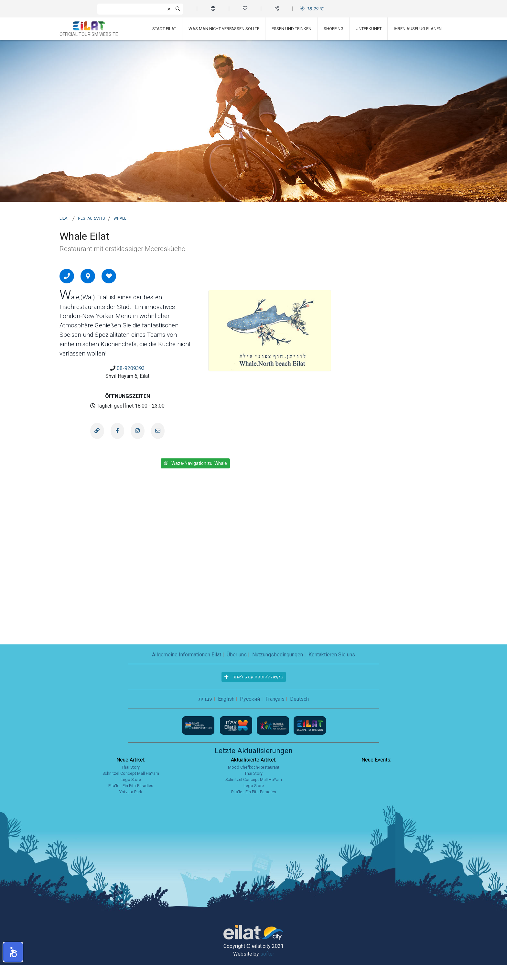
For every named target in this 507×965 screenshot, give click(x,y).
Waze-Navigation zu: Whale (195, 463)
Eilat (64, 217)
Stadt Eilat (164, 28)
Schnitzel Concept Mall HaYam (130, 773)
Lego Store (131, 779)
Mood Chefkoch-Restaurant (253, 767)
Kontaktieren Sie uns (331, 655)
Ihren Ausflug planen (418, 28)
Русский (250, 699)
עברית (205, 699)
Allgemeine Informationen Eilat (186, 655)
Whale (119, 217)
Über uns (237, 655)
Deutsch (299, 699)
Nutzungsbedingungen (277, 655)
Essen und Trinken (291, 28)
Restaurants (91, 217)
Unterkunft (369, 28)
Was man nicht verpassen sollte (224, 28)
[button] (13, 952)
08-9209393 (131, 368)
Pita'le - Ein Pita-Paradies (130, 785)
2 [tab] (258, 209)
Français (275, 699)
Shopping (333, 28)
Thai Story (131, 767)
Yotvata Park (130, 791)
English (226, 699)
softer (267, 954)
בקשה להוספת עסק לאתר (253, 676)
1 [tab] (248, 209)
